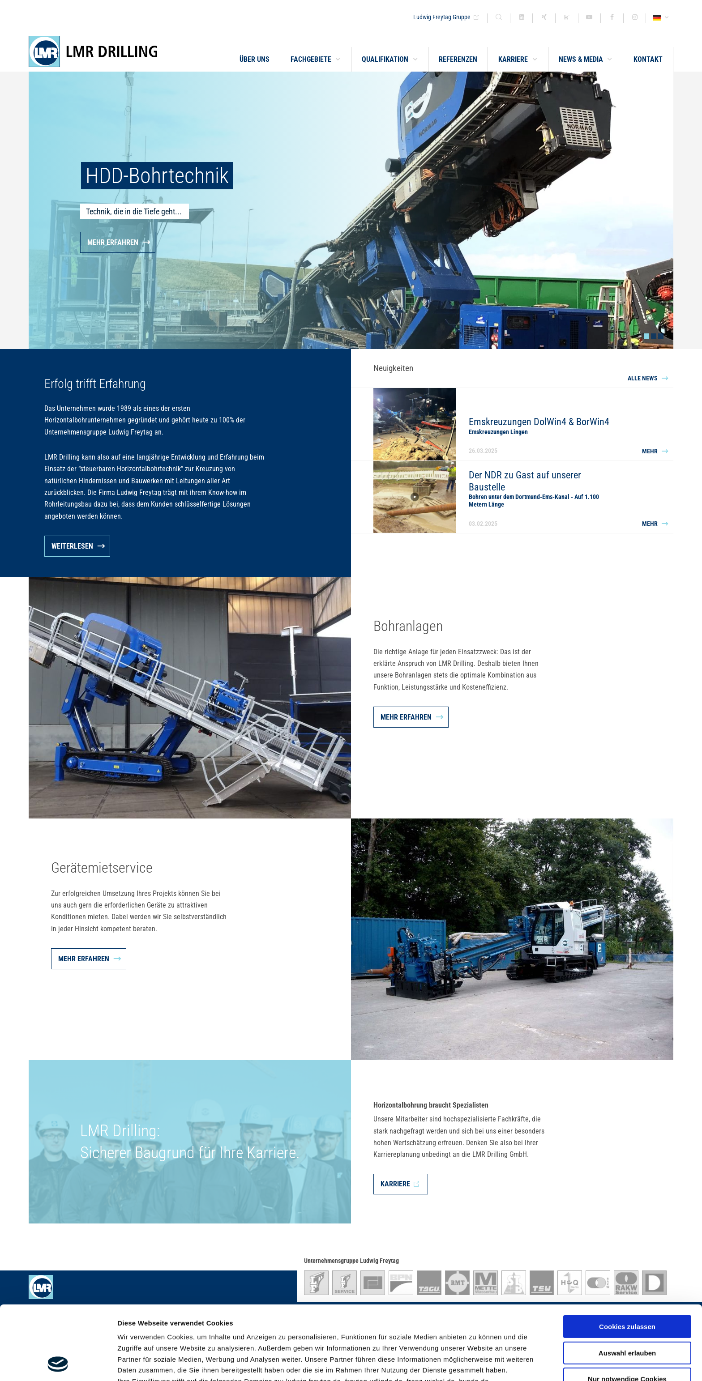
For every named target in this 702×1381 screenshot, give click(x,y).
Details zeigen (476, 1363)
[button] (315, 59)
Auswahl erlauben (627, 1283)
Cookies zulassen (627, 1257)
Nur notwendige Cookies (627, 1309)
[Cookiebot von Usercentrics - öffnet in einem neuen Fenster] (58, 1363)
